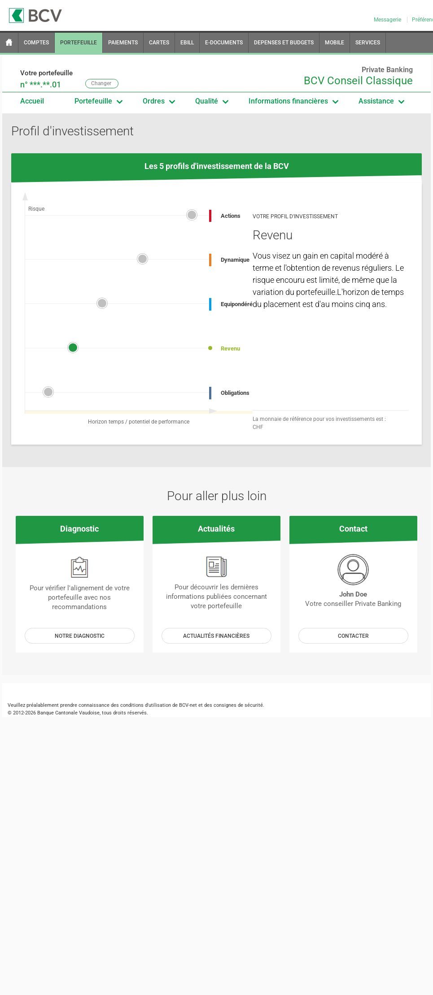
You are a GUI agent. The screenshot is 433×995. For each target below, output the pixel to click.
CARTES (159, 42)
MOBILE (334, 42)
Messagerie (388, 20)
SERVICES (367, 42)
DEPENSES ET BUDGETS (284, 42)
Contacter (353, 636)
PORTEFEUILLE (78, 42)
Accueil (32, 101)
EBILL (187, 42)
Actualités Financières (216, 636)
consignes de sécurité (238, 705)
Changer (101, 83)
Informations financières (293, 101)
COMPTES (36, 42)
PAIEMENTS (123, 42)
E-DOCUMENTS (224, 42)
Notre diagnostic (80, 636)
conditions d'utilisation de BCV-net (158, 705)
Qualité (211, 101)
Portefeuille (98, 101)
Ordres (159, 101)
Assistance (381, 101)
